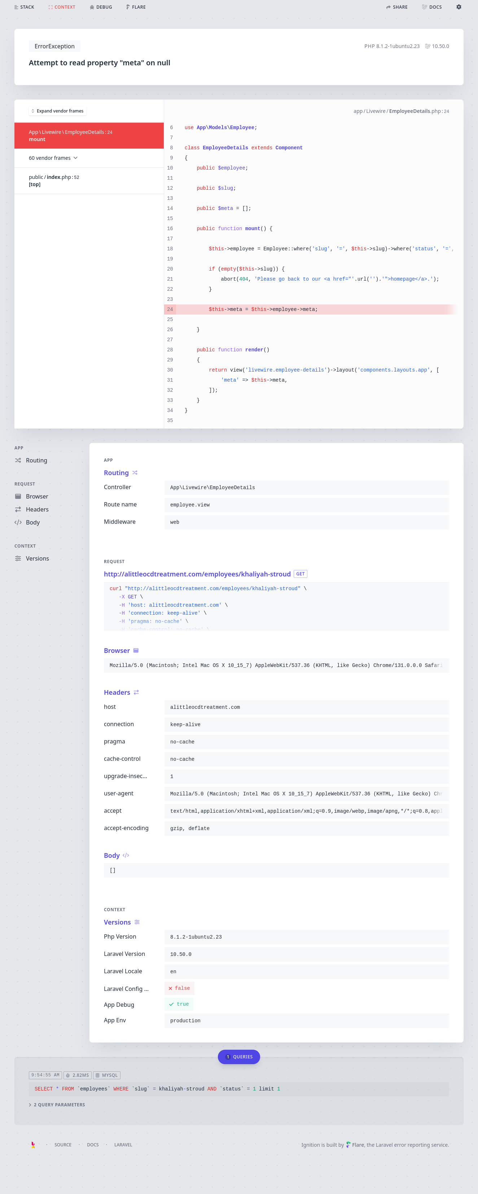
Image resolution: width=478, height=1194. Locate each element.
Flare (355, 1144)
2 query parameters (57, 1104)
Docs (92, 1145)
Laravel (123, 1145)
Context (25, 546)
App (18, 448)
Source (62, 1145)
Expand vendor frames (57, 110)
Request (24, 484)
